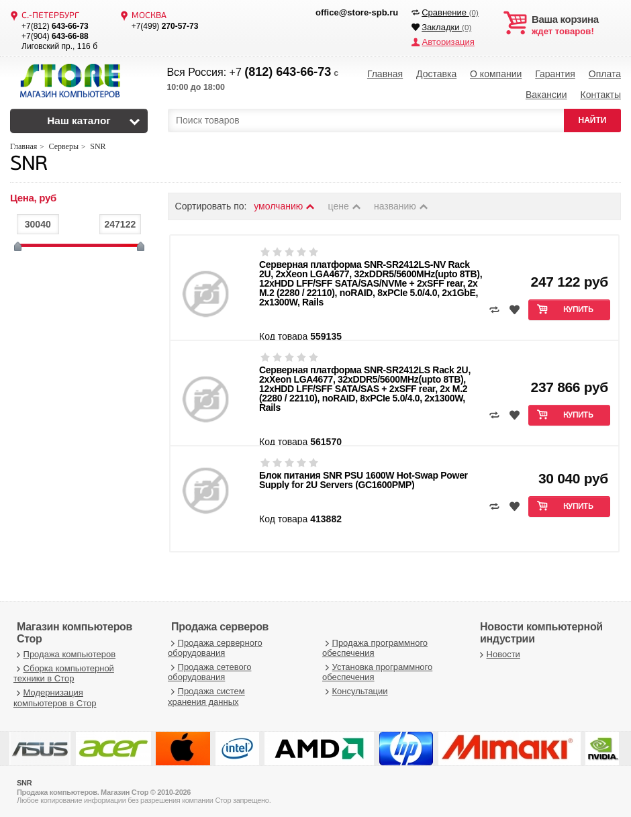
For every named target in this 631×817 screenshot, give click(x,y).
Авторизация (448, 42)
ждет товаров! (576, 25)
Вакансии (546, 94)
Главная (385, 73)
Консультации (355, 690)
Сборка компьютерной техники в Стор (63, 672)
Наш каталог (79, 119)
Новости (498, 653)
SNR (29, 163)
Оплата (605, 73)
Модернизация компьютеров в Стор (54, 696)
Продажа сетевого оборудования (209, 671)
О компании (496, 73)
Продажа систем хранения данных (206, 695)
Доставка (436, 73)
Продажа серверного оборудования (215, 646)
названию (401, 204)
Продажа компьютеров (64, 653)
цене (345, 204)
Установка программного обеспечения (377, 671)
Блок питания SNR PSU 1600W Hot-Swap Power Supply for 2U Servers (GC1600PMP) (363, 478)
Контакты (600, 94)
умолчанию (285, 204)
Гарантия (555, 73)
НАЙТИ (593, 119)
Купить (578, 309)
